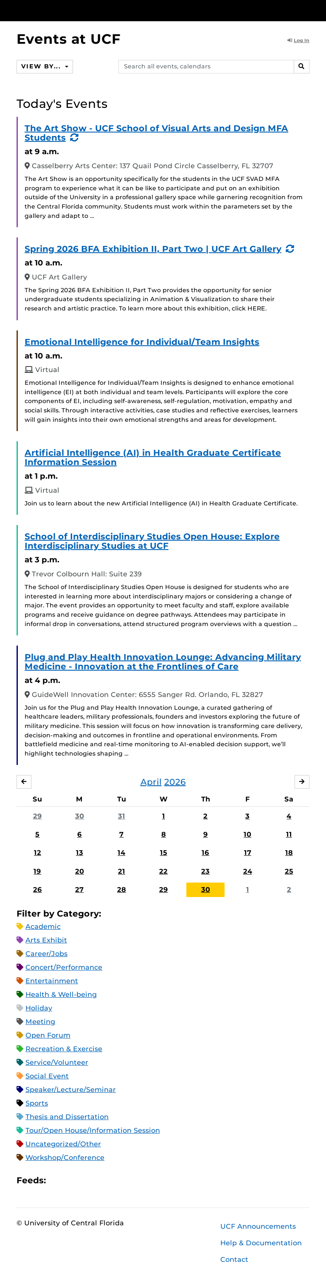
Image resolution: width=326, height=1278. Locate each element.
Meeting (40, 1022)
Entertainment (51, 981)
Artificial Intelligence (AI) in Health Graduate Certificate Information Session (153, 457)
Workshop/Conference (64, 1158)
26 (37, 890)
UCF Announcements (258, 1226)
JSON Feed (114, 1180)
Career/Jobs (46, 954)
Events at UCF (69, 39)
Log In (298, 40)
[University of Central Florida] (73, 10)
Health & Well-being (61, 994)
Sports (36, 1103)
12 (37, 853)
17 (247, 853)
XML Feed (100, 1180)
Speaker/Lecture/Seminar (70, 1090)
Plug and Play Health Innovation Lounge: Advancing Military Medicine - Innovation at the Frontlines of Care (163, 661)
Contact (234, 1259)
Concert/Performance (63, 967)
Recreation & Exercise (63, 1049)
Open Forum (47, 1035)
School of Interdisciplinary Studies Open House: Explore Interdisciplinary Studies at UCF (152, 541)
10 (247, 834)
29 (37, 816)
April (151, 782)
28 (121, 890)
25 (289, 871)
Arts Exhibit (46, 940)
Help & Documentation (261, 1243)
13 (79, 853)
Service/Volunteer (56, 1062)
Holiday (38, 1008)
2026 (175, 782)
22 (163, 871)
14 (121, 853)
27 (79, 890)
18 (289, 853)
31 (121, 816)
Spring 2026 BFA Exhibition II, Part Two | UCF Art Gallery (153, 249)
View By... (42, 66)
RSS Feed (86, 1180)
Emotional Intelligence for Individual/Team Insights (142, 342)
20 (79, 871)
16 (205, 853)
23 (205, 871)
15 (163, 853)
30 (79, 816)
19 (37, 871)
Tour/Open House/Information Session (92, 1130)
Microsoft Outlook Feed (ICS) (71, 1180)
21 (121, 871)
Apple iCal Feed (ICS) (57, 1180)
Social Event (47, 1076)
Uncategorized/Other (63, 1144)
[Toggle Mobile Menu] (307, 10)
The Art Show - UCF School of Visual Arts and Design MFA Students (156, 133)
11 (289, 834)
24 (247, 871)
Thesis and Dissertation (67, 1117)
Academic (43, 927)
